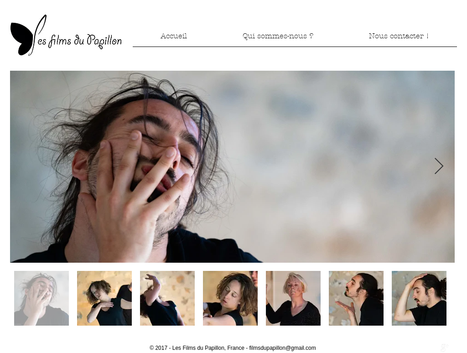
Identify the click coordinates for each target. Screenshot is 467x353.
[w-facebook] (425, 348)
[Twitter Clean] (435, 348)
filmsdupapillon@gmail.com (282, 348)
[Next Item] (439, 167)
